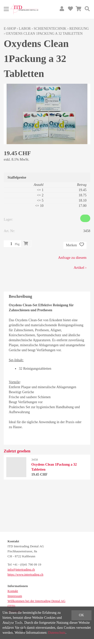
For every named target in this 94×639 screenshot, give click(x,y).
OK (81, 615)
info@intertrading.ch (21, 569)
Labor (25, 28)
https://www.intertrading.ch (25, 574)
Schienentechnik (50, 28)
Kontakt (13, 591)
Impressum (15, 596)
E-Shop (10, 28)
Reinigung (79, 28)
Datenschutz (56, 633)
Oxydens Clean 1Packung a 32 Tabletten (44, 33)
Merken (75, 245)
